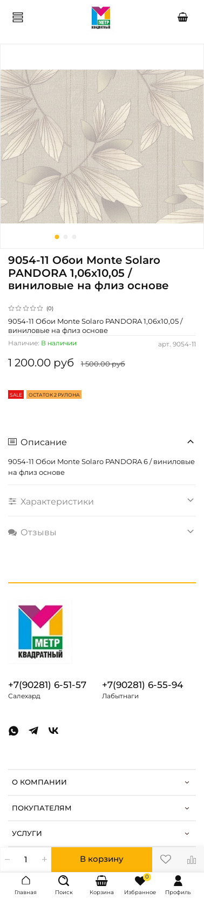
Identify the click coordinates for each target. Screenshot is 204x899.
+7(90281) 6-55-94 (142, 684)
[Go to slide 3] (74, 237)
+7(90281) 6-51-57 (47, 684)
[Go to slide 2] (66, 237)
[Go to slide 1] (57, 237)
